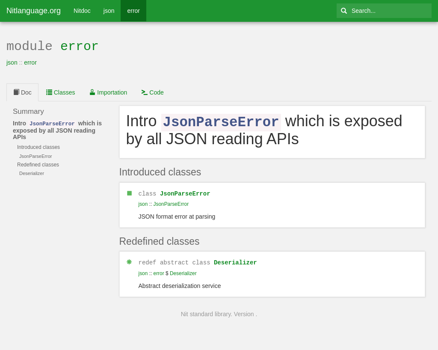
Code (152, 91)
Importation (108, 91)
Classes (60, 91)
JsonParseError (185, 191)
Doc (22, 91)
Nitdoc (82, 10)
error (133, 10)
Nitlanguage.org (33, 10)
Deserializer (235, 260)
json (109, 10)
